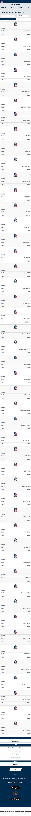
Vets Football (15, 774)
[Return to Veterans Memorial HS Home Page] (2, 1)
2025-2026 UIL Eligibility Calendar (15, 750)
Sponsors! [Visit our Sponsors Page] (21, 782)
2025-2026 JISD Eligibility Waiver (15, 754)
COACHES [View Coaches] (20, 7)
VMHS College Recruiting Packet (15, 757)
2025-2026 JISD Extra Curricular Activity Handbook (15, 747)
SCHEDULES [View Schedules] (3, 7)
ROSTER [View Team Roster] (12, 7)
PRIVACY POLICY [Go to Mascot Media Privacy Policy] (7, 811)
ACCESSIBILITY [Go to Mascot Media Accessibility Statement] (13, 811)
